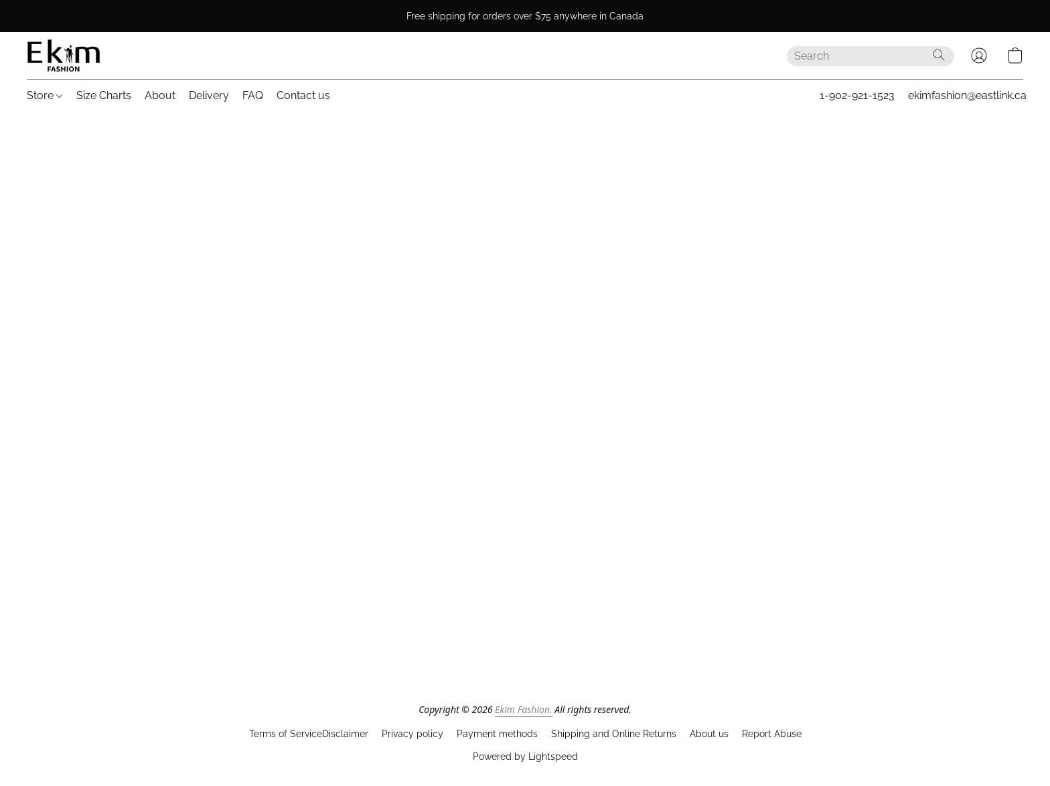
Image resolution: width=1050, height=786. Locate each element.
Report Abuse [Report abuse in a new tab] (772, 733)
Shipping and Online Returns (613, 733)
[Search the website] (939, 55)
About (160, 95)
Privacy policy (412, 733)
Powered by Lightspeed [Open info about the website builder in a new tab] (525, 756)
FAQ (252, 95)
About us (709, 733)
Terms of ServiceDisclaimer (308, 733)
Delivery (209, 95)
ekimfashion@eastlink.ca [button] (967, 95)
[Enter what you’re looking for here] (870, 56)
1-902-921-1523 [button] (857, 95)
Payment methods (497, 733)
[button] (63, 55)
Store (44, 95)
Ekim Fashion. (523, 709)
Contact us (303, 95)
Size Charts (103, 95)
